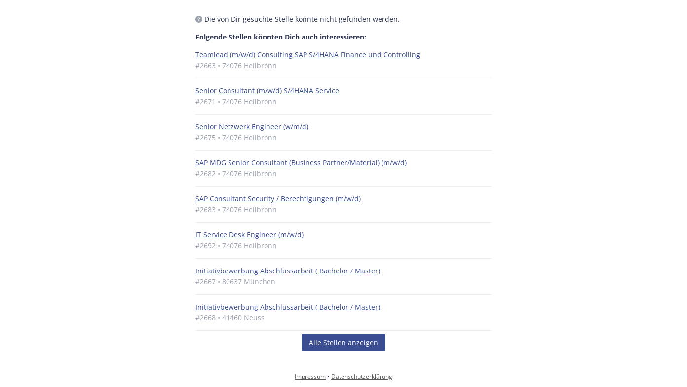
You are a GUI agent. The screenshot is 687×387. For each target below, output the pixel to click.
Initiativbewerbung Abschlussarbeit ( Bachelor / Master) (287, 270)
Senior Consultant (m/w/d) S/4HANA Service (267, 90)
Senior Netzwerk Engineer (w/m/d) (251, 126)
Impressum (310, 376)
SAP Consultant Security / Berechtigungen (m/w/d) (278, 198)
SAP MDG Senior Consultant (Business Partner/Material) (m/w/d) (301, 162)
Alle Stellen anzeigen (343, 342)
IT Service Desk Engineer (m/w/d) (249, 234)
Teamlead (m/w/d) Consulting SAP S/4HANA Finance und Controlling (307, 54)
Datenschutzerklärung (361, 376)
